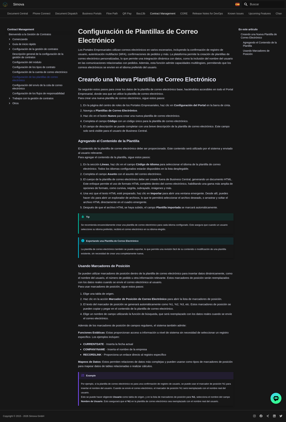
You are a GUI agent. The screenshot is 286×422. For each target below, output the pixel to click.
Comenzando (18, 39)
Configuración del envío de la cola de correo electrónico (37, 87)
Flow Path (112, 13)
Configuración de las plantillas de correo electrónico (35, 79)
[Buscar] (263, 4)
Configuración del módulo (26, 62)
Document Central (17, 13)
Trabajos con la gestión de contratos (31, 98)
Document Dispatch (66, 13)
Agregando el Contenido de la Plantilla (260, 44)
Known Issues (236, 13)
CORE (184, 13)
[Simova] (5, 4)
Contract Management (162, 13)
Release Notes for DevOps (207, 13)
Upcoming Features (260, 13)
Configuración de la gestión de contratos (33, 49)
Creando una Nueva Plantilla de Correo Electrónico (259, 36)
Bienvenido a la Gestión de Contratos (30, 34)
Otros (14, 103)
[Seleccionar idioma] (237, 4)
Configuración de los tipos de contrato (33, 67)
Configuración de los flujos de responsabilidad (38, 93)
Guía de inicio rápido (22, 44)
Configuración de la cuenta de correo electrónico (39, 72)
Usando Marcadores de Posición (256, 52)
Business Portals (91, 13)
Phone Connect (42, 13)
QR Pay (127, 13)
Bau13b (140, 13)
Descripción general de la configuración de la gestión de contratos (37, 56)
